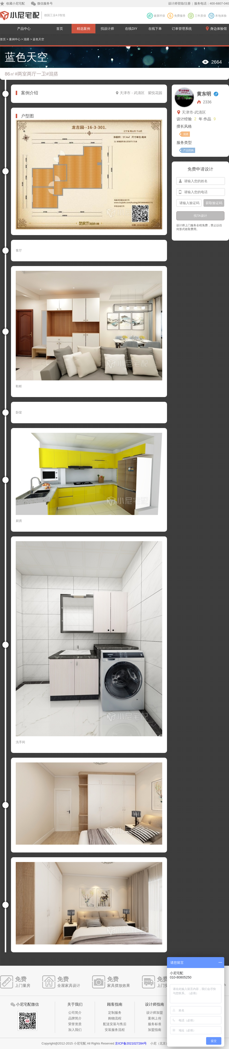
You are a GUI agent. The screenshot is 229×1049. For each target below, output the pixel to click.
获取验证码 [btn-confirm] (214, 203)
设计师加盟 (154, 1012)
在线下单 (155, 28)
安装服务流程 (115, 1030)
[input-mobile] (200, 192)
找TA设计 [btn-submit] (200, 215)
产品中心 (24, 28)
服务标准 (154, 1024)
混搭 (26, 39)
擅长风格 (184, 126)
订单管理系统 (182, 28)
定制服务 (114, 1012)
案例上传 (154, 1018)
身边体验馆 (218, 28)
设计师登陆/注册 (179, 3)
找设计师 (107, 28)
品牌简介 (75, 1018)
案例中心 (15, 39)
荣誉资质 (75, 1024)
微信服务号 (45, 3)
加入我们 (75, 1030)
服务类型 (184, 143)
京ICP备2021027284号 (131, 1043)
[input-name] (200, 181)
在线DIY (131, 28)
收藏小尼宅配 (15, 3)
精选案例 (83, 28)
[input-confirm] (189, 203)
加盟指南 (154, 1030)
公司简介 (75, 1012)
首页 (59, 28)
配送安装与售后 (114, 1024)
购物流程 (114, 1018)
